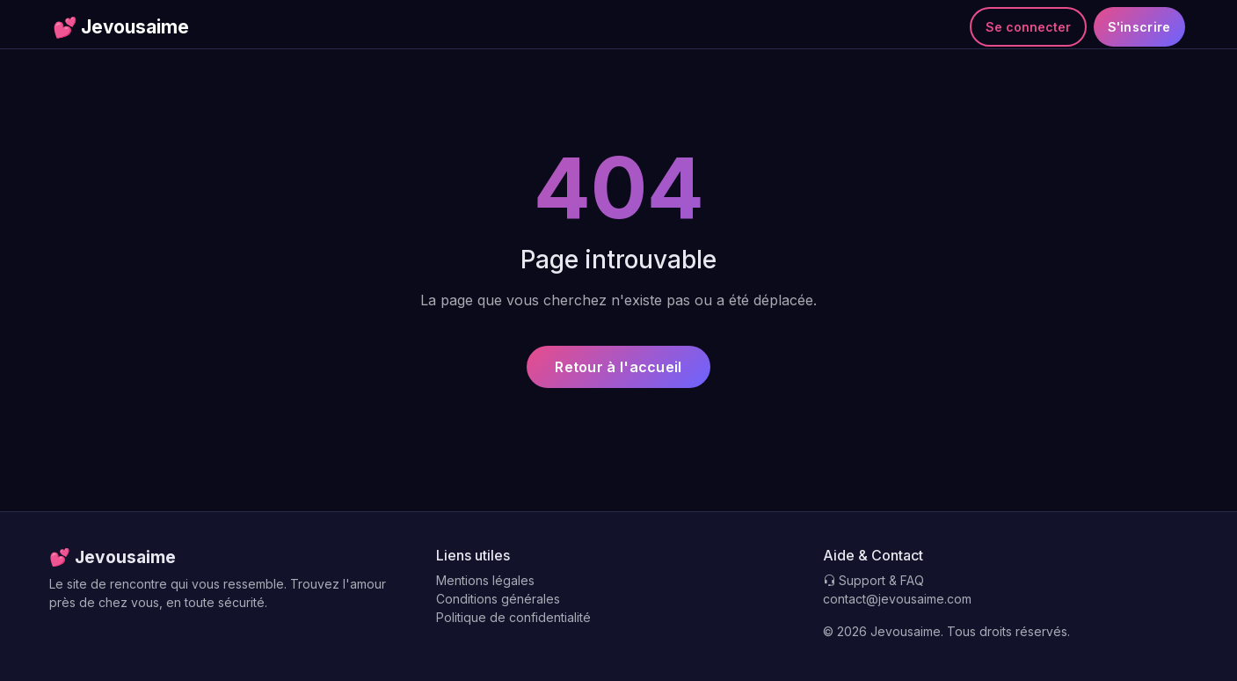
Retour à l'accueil (618, 367)
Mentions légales (485, 580)
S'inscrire (1139, 26)
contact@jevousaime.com (897, 598)
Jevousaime (121, 27)
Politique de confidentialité (513, 617)
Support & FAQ (873, 580)
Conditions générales (498, 598)
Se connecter (1028, 26)
